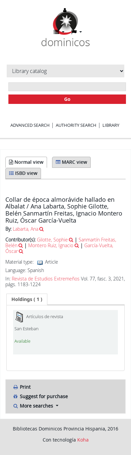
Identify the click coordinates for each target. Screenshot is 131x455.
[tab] (26, 299)
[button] (59, 32)
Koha (83, 440)
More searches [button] (33, 406)
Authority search (76, 125)
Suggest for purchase (40, 396)
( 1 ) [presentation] (26, 299)
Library (110, 125)
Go (67, 99)
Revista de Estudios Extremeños (46, 279)
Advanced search (30, 125)
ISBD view (23, 173)
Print (21, 387)
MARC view (71, 162)
